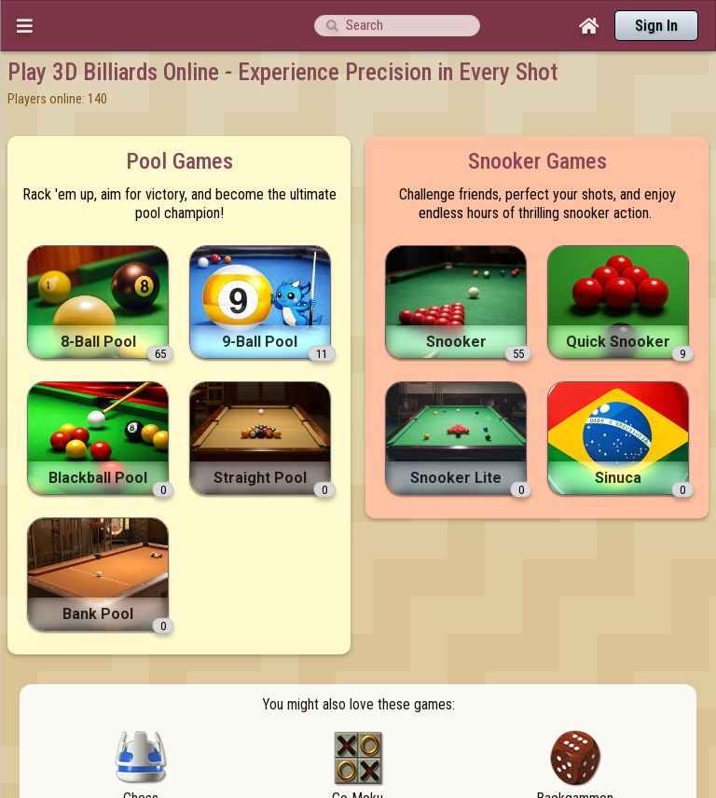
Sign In (656, 25)
